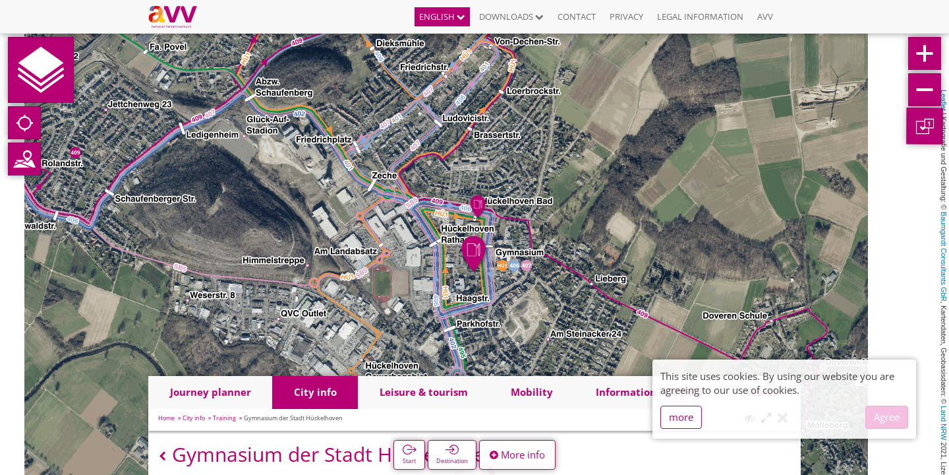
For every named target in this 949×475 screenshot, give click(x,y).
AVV (765, 16)
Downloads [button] (511, 16)
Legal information (700, 16)
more (681, 417)
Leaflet (944, 100)
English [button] (442, 16)
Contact (577, 16)
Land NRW (944, 423)
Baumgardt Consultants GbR (944, 256)
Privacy (626, 16)
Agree (887, 417)
